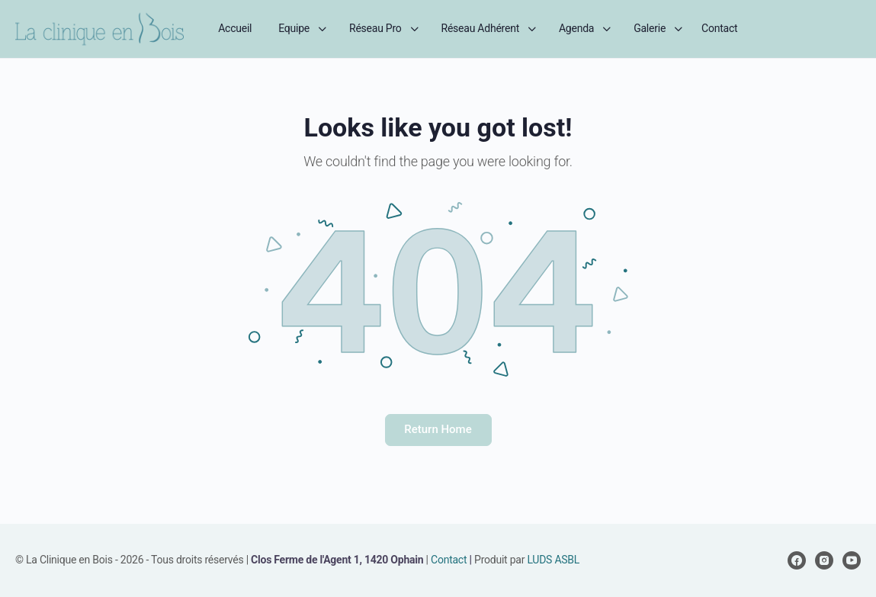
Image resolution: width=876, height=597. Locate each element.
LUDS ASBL (553, 560)
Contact (449, 560)
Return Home (437, 429)
